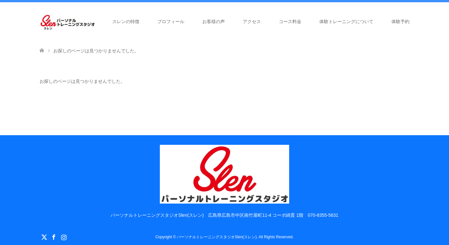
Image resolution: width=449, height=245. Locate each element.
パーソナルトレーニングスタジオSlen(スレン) (217, 237)
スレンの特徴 (125, 21)
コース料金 (290, 21)
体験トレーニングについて (346, 21)
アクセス (252, 21)
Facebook (54, 237)
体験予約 (400, 21)
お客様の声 (213, 21)
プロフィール (170, 21)
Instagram (64, 237)
